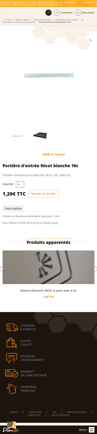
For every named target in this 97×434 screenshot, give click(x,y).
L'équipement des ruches (66, 19)
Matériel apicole (23, 19)
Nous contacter (60, 415)
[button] (88, 40)
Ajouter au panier (45, 193)
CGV (55, 412)
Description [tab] (14, 208)
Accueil (8, 19)
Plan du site (34, 415)
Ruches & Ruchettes (42, 19)
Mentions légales (77, 412)
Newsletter (35, 412)
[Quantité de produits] (22, 184)
